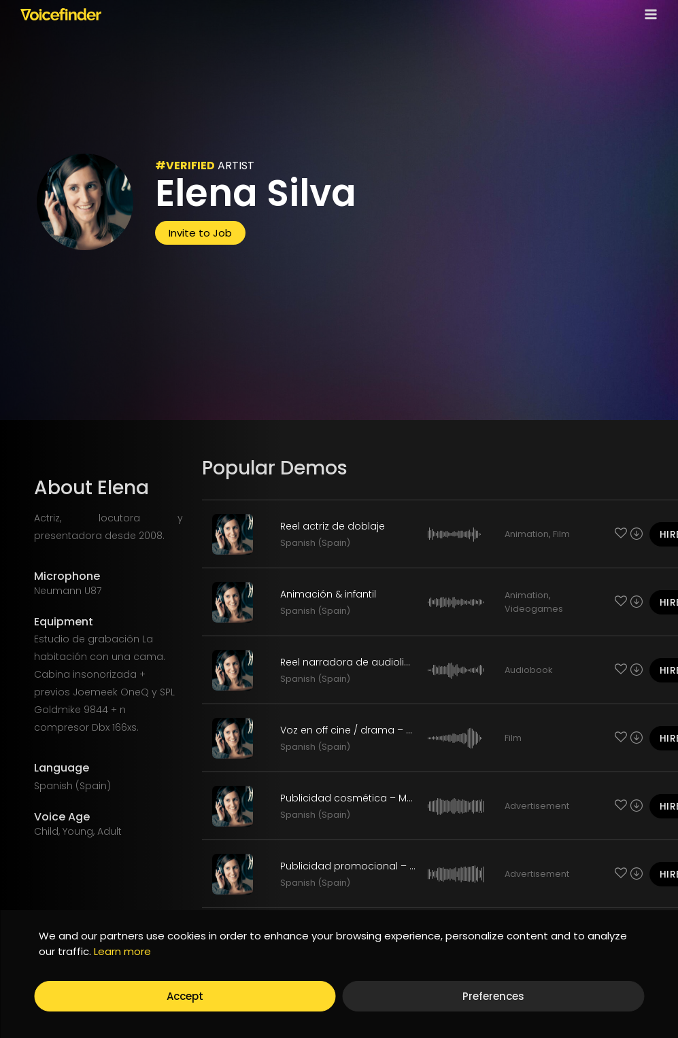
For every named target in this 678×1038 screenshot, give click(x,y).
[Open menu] (648, 13)
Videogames (534, 609)
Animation (527, 534)
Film (561, 534)
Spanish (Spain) (315, 543)
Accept (185, 996)
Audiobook (528, 670)
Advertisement (537, 806)
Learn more (122, 951)
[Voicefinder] (60, 14)
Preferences (493, 996)
